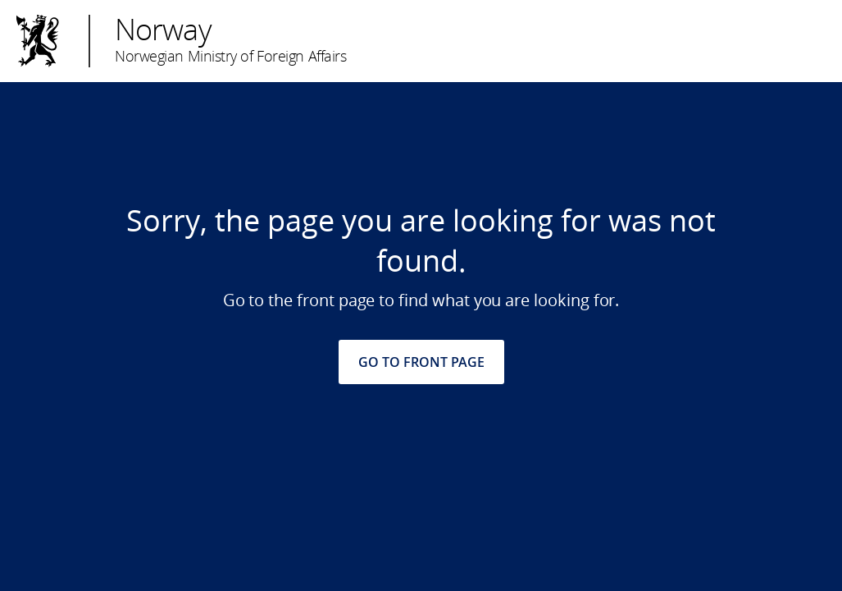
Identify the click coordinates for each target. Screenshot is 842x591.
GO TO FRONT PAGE (421, 362)
